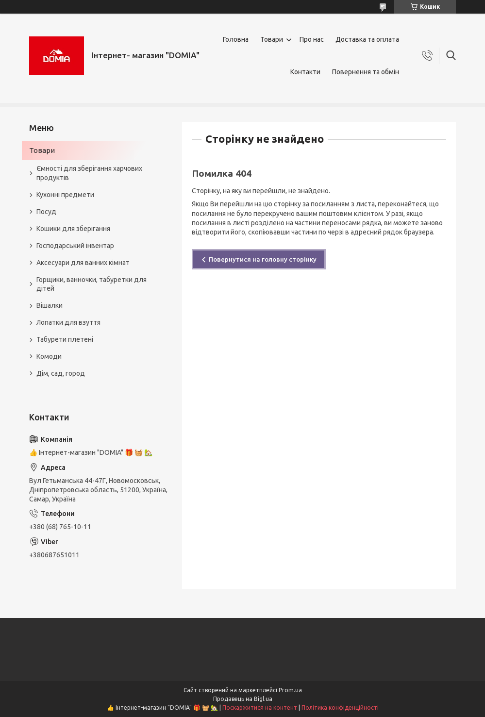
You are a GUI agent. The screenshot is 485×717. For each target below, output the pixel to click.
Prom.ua (290, 690)
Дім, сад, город (60, 373)
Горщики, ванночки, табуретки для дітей (91, 284)
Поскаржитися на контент (259, 707)
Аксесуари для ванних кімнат (83, 263)
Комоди (49, 356)
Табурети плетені (64, 339)
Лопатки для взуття (68, 322)
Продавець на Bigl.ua (242, 699)
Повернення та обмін (365, 72)
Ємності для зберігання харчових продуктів (89, 173)
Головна (236, 39)
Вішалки (49, 305)
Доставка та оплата (367, 39)
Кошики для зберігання (73, 229)
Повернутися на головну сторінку (263, 259)
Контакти (305, 72)
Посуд (46, 212)
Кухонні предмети (65, 195)
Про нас (312, 39)
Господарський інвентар (75, 246)
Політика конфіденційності (340, 707)
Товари (271, 39)
